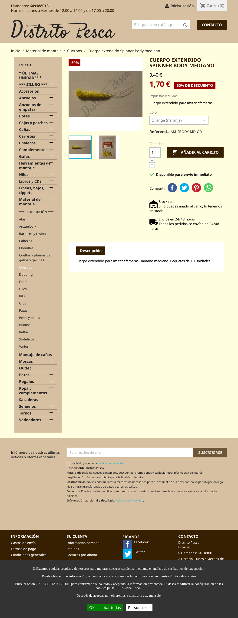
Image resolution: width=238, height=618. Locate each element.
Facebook (172, 187)
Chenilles (26, 248)
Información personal (83, 542)
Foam (23, 281)
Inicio (25, 65)
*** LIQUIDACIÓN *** (36, 212)
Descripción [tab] (91, 250)
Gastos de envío (23, 542)
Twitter (184, 187)
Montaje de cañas (35, 354)
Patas (23, 310)
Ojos (22, 303)
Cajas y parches (33, 122)
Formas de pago (23, 549)
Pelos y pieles (29, 317)
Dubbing (26, 274)
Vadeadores (30, 419)
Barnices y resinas (33, 233)
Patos (24, 374)
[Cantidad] (155, 152)
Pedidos (73, 549)
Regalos (26, 381)
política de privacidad (111, 463)
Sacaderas (28, 399)
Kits (22, 296)
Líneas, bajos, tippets (31, 190)
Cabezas (25, 241)
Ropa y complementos (33, 390)
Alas (22, 219)
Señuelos (27, 406)
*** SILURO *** (33, 84)
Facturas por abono (82, 555)
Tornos (25, 413)
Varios (24, 346)
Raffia (23, 332)
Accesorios (29, 91)
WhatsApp (208, 187)
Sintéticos (26, 339)
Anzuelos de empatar (30, 107)
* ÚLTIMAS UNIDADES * (30, 75)
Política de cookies (183, 576)
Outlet (25, 368)
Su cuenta (77, 536)
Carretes (27, 136)
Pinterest (196, 187)
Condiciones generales (28, 555)
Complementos (33, 149)
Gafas (24, 156)
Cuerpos (25, 267)
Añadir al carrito (195, 152)
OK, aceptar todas (105, 607)
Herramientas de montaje (35, 165)
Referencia (159, 131)
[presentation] (105, 514)
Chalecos (27, 143)
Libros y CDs (30, 181)
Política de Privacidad (129, 500)
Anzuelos (27, 98)
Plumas (24, 325)
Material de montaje (30, 202)
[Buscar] (161, 24)
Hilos (23, 174)
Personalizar (139, 607)
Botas (24, 116)
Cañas (24, 129)
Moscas (26, 361)
